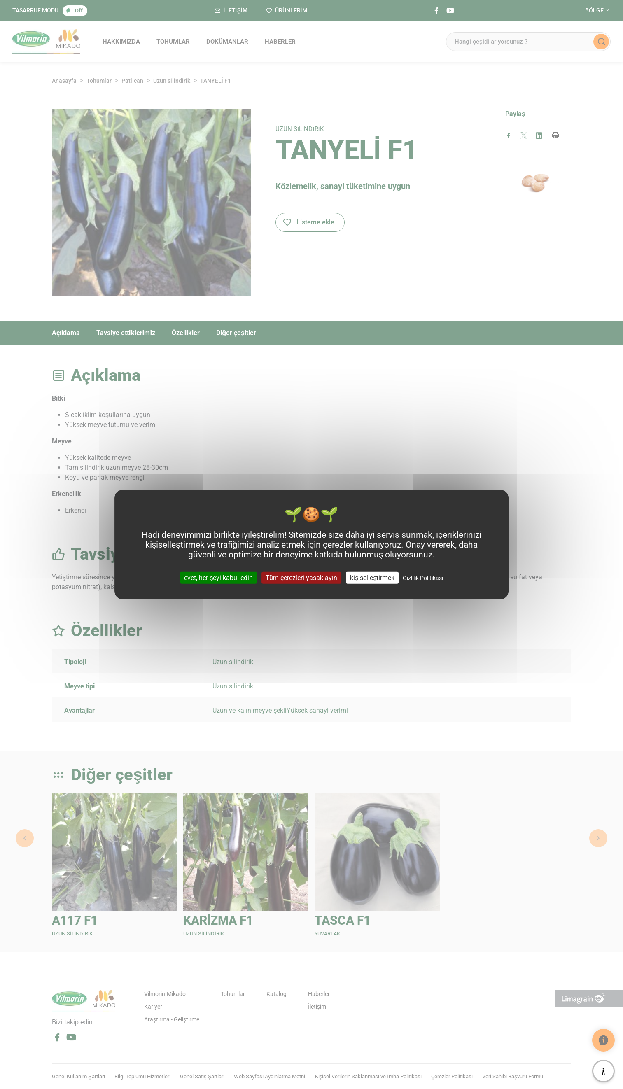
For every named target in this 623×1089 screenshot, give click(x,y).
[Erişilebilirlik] (603, 1071)
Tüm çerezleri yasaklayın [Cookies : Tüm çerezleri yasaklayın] (301, 578)
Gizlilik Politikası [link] (423, 578)
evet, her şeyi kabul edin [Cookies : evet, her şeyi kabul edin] (218, 578)
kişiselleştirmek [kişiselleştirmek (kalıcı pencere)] (372, 578)
